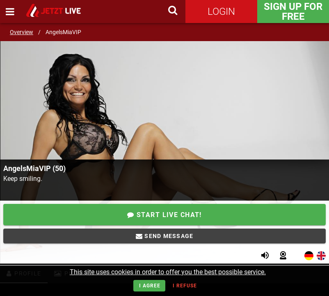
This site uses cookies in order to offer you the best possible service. (168, 272)
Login (221, 11)
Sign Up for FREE (293, 11)
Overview (21, 32)
